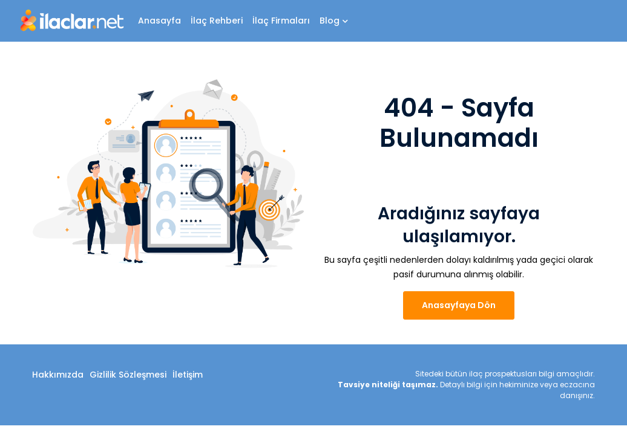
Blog (334, 20)
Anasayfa (159, 20)
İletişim (187, 375)
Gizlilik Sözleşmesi (128, 375)
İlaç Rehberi (217, 20)
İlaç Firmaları (281, 20)
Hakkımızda (58, 375)
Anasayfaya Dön (459, 305)
